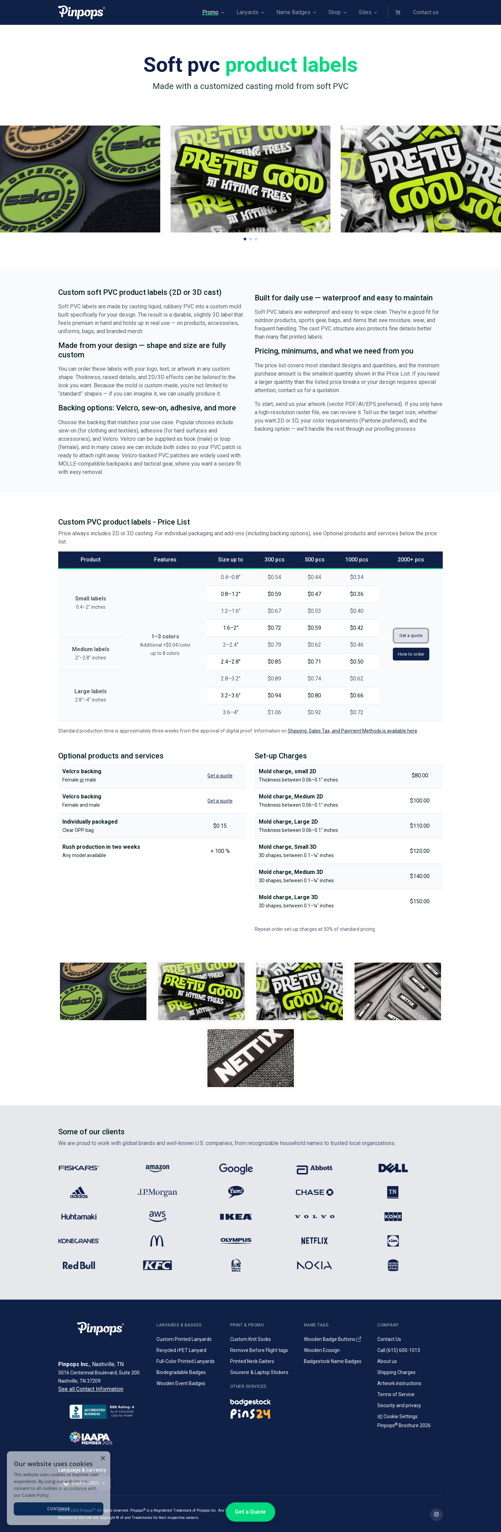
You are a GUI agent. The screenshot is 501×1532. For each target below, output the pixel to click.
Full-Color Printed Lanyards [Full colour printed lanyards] (185, 1361)
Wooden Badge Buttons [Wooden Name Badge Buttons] (332, 1339)
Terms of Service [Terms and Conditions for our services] (396, 1394)
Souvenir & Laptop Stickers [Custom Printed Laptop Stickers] (259, 1372)
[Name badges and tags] (263, 1400)
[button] (398, 12)
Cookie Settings (397, 1416)
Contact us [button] (426, 12)
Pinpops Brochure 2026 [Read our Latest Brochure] (404, 1425)
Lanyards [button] (247, 12)
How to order (411, 654)
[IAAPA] (103, 1436)
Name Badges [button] (293, 12)
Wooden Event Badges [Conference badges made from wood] (180, 1383)
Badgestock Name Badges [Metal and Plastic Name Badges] (332, 1361)
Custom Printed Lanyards (184, 1339)
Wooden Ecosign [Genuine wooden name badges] (322, 1350)
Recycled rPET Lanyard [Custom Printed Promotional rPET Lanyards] (181, 1350)
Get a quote (410, 635)
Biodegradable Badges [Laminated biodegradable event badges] (181, 1372)
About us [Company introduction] (387, 1361)
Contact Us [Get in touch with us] (389, 1339)
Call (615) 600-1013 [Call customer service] (398, 1350)
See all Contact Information (90, 1389)
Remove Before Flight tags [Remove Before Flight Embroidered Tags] (259, 1350)
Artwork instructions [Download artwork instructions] (399, 1383)
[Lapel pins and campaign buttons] (263, 1413)
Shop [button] (334, 12)
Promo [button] (210, 12)
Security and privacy (399, 1405)
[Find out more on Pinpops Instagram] (436, 1514)
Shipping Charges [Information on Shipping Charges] (396, 1372)
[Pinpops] (81, 12)
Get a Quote (250, 1512)
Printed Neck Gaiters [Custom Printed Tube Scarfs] (252, 1361)
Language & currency (82, 1470)
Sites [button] (365, 12)
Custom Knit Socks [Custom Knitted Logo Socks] (250, 1339)
